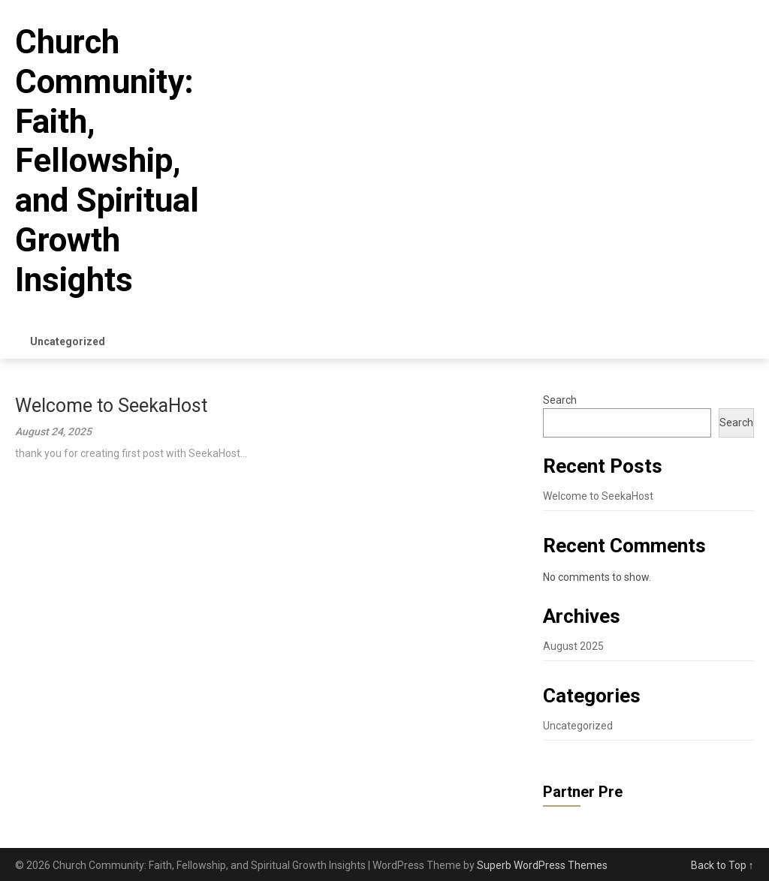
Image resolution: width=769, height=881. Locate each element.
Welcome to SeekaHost (111, 405)
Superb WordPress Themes (542, 865)
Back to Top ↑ (722, 865)
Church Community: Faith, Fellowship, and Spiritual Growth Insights (107, 161)
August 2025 (573, 646)
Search (560, 400)
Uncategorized (67, 341)
